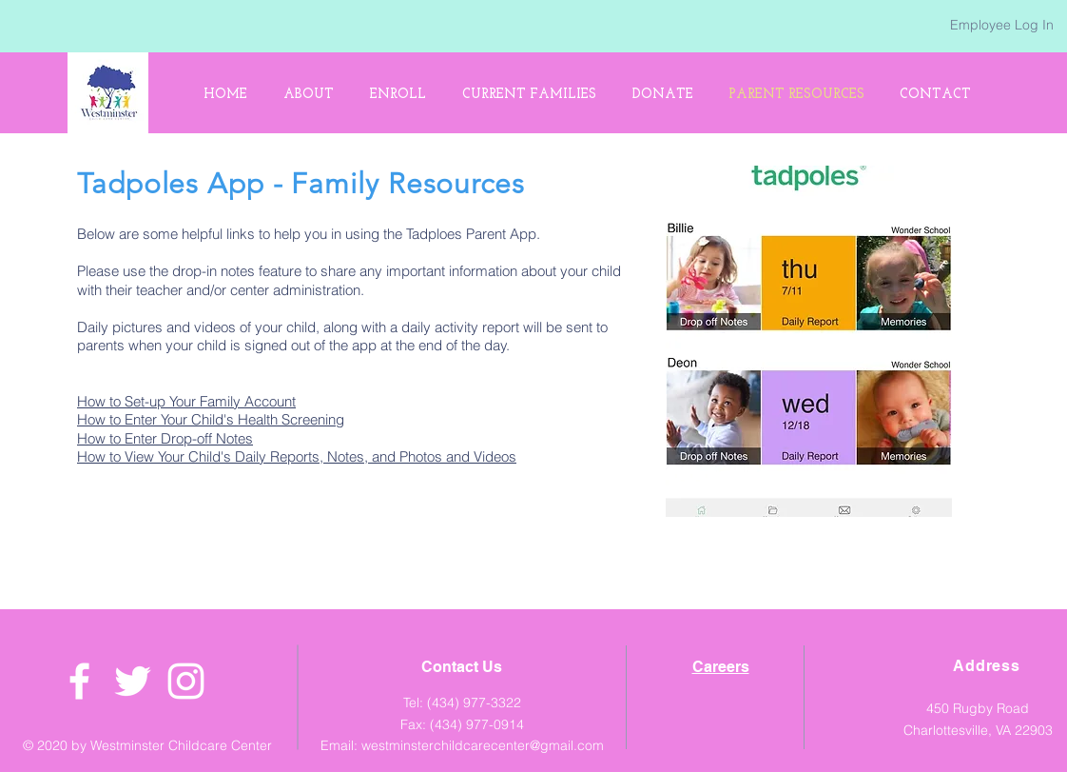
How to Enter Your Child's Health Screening (210, 419)
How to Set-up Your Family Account (186, 401)
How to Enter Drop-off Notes (165, 438)
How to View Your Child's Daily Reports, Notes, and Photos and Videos (296, 456)
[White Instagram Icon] (186, 681)
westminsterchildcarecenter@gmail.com (482, 745)
